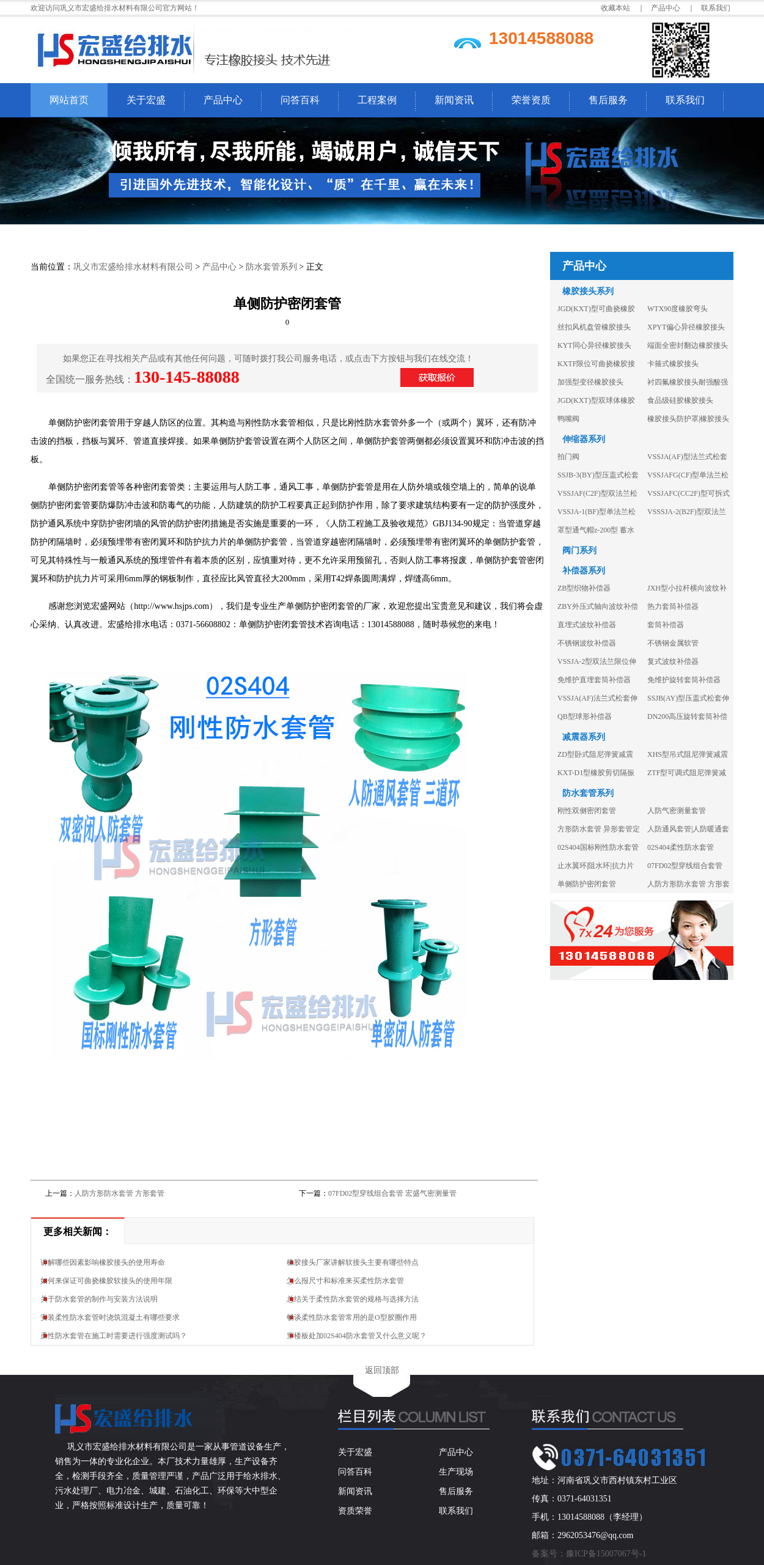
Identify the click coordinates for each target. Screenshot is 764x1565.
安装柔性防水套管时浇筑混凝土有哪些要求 (110, 1317)
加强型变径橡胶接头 (590, 382)
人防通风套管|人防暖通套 (688, 829)
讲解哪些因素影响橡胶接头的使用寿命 (102, 1262)
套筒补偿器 (665, 624)
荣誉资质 (531, 100)
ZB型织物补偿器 (584, 588)
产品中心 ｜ (673, 8)
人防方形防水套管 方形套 (688, 884)
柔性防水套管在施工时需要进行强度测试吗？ (113, 1335)
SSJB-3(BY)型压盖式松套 (598, 475)
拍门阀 (568, 456)
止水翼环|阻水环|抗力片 (595, 865)
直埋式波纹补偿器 (586, 624)
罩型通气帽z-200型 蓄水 (595, 530)
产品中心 (223, 100)
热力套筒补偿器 (673, 606)
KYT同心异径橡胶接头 (594, 345)
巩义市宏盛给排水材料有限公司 (133, 266)
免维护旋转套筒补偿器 (684, 680)
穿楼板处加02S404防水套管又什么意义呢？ (357, 1335)
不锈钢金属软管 (673, 643)
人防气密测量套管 (676, 810)
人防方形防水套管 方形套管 (119, 1193)
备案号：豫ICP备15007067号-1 (589, 1553)
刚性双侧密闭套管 (586, 810)
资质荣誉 (355, 1510)
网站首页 (69, 100)
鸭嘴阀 (568, 418)
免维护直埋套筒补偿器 (594, 680)
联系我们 (715, 8)
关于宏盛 (146, 100)
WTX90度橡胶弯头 (677, 308)
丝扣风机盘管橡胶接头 (594, 327)
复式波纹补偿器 (673, 661)
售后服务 (608, 100)
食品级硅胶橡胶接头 (680, 400)
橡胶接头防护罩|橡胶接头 (688, 418)
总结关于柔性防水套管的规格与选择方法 (353, 1299)
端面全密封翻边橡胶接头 (687, 345)
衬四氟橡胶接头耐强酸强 (687, 382)
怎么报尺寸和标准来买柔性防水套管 (345, 1280)
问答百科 (300, 100)
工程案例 (377, 100)
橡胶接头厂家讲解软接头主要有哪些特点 (353, 1262)
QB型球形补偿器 (584, 716)
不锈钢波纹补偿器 (586, 643)
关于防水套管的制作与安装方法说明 (99, 1299)
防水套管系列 (271, 266)
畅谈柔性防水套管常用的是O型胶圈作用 (352, 1317)
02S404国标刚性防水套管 (598, 847)
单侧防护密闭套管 (586, 884)
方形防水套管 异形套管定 (598, 829)
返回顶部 (382, 1370)
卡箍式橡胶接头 (673, 363)
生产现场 (456, 1471)
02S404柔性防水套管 (680, 847)
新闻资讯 (454, 100)
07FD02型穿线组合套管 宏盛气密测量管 (392, 1193)
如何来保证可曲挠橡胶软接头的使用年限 (106, 1280)
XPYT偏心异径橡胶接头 (686, 327)
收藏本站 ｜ (623, 8)
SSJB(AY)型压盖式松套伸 (688, 698)
